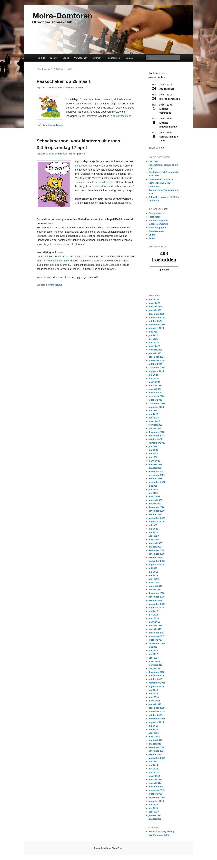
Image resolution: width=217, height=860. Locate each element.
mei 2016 (153, 693)
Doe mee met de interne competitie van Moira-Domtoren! (161, 183)
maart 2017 (154, 661)
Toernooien (154, 217)
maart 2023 (154, 421)
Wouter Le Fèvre (75, 87)
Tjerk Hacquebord (76, 154)
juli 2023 (153, 410)
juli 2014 (153, 761)
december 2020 (156, 507)
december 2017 (156, 632)
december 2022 (156, 432)
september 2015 (157, 718)
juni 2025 (153, 335)
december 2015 (156, 708)
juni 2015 (153, 726)
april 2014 (154, 772)
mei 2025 (153, 339)
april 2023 (154, 417)
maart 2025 (154, 346)
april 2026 (154, 299)
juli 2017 (153, 647)
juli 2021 (153, 486)
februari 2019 (155, 586)
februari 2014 (155, 779)
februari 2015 (155, 740)
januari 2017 (155, 668)
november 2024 (157, 360)
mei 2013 (153, 808)
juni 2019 (153, 572)
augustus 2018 (156, 607)
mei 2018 (153, 614)
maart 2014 (154, 776)
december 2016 (156, 672)
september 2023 (157, 403)
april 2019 (154, 579)
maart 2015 (154, 736)
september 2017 (157, 643)
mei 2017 (153, 654)
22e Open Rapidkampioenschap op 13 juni (163, 165)
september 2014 (157, 758)
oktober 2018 (155, 600)
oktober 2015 (155, 715)
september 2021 (157, 482)
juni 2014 (153, 765)
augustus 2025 (156, 328)
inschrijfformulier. (106, 182)
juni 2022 (153, 450)
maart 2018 (154, 622)
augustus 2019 (156, 564)
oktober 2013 (155, 794)
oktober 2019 (155, 557)
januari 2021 (155, 503)
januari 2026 (155, 310)
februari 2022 (155, 464)
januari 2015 (155, 743)
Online (152, 234)
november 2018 (157, 596)
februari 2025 (155, 349)
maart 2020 (154, 539)
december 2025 (156, 314)
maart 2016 (154, 700)
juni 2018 (153, 611)
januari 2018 (155, 629)
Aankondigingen (56, 125)
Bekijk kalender (157, 147)
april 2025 (154, 342)
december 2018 (156, 593)
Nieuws (54, 58)
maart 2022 (154, 461)
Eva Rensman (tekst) (159, 835)
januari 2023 (155, 428)
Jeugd (66, 58)
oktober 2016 (155, 679)
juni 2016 (153, 690)
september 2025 (157, 324)
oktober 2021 (155, 478)
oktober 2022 (155, 439)
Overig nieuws (55, 285)
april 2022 (154, 457)
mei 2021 (153, 493)
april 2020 (154, 536)
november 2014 (157, 751)
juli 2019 (153, 568)
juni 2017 (153, 650)
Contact (129, 58)
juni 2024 (153, 375)
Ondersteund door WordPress (108, 848)
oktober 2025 (155, 321)
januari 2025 (155, 353)
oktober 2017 (155, 640)
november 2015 (157, 711)
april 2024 (154, 378)
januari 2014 (155, 783)
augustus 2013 (156, 801)
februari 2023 (155, 425)
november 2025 (157, 317)
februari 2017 (155, 665)
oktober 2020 (155, 514)
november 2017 (157, 636)
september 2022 (157, 443)
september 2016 (157, 682)
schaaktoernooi (83, 165)
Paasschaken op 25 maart (64, 81)
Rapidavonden (156, 231)
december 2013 (156, 786)
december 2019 (156, 550)
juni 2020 (153, 528)
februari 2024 (155, 385)
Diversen (97, 58)
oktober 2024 (155, 364)
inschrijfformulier (60, 260)
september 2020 (157, 518)
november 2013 (157, 790)
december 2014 (156, 747)
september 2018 (157, 604)
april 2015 (154, 733)
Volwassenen (80, 58)
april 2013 (154, 811)
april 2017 (154, 658)
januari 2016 (155, 704)
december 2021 (156, 471)
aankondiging (123, 115)
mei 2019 (153, 575)
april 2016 (154, 697)
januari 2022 (155, 468)
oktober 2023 (155, 400)
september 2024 (157, 367)
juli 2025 (153, 331)
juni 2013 (153, 804)
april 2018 (154, 618)
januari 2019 (155, 589)
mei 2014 (153, 768)
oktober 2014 (155, 754)
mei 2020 (153, 532)
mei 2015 (153, 729)
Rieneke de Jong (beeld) (161, 831)
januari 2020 (155, 546)
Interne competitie (169, 98)
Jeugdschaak (166, 88)
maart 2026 (154, 303)
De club (41, 58)
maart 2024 (154, 382)
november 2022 (157, 435)
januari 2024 (155, 389)
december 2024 (156, 357)
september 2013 (157, 797)
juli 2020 (153, 525)
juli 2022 (153, 446)
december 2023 (156, 392)
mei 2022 (153, 453)
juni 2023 (153, 414)
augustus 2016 (156, 686)
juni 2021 (153, 489)
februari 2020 (155, 543)
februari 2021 (155, 500)
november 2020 (157, 511)
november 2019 (157, 554)
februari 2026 (155, 306)
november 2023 (157, 396)
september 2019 (157, 561)
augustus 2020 (156, 521)
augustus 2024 (156, 371)
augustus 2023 (156, 407)
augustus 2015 (156, 722)
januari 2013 (155, 815)
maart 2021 (154, 496)
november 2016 (157, 675)
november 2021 (157, 475)
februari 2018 (155, 625)
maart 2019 (154, 582)
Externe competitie (158, 224)
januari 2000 (155, 819)
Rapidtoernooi (113, 58)
